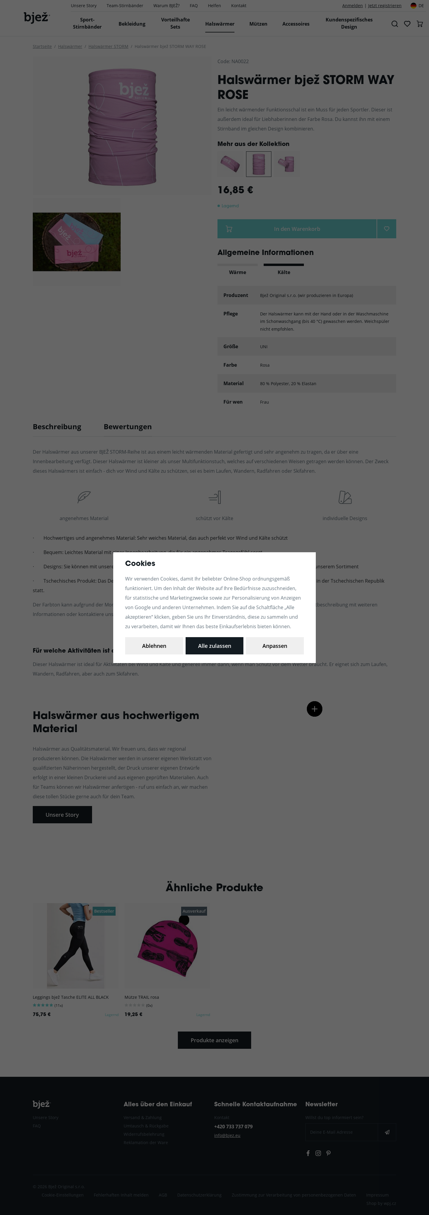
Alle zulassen (274, 645)
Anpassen (154, 645)
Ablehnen (215, 645)
